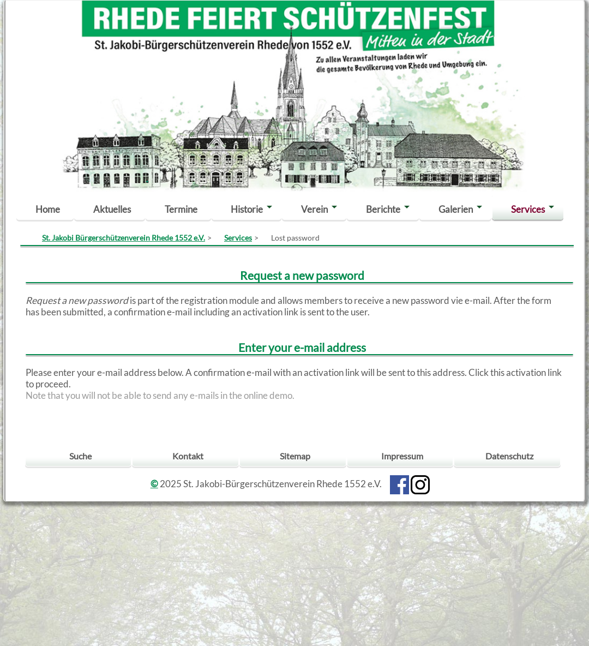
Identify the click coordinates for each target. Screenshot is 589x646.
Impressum (402, 456)
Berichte (383, 209)
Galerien (455, 209)
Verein (314, 209)
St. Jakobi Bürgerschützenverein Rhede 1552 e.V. (123, 237)
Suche (80, 456)
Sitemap (295, 456)
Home (47, 209)
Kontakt (187, 456)
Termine (181, 209)
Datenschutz (509, 456)
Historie (247, 209)
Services (528, 209)
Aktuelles (112, 209)
